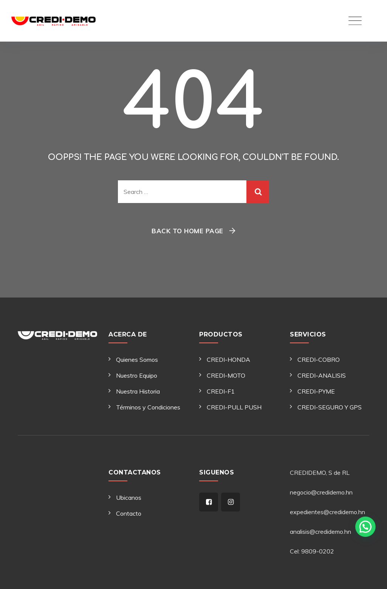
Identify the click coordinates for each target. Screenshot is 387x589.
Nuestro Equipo (136, 375)
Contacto (128, 513)
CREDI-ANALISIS (321, 375)
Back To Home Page (187, 231)
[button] (367, 572)
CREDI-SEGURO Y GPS (329, 407)
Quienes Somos (137, 359)
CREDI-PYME (316, 391)
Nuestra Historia (138, 391)
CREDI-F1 (221, 391)
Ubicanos (128, 497)
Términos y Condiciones (148, 407)
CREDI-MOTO (226, 375)
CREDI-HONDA (228, 359)
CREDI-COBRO (318, 359)
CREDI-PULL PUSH (234, 407)
